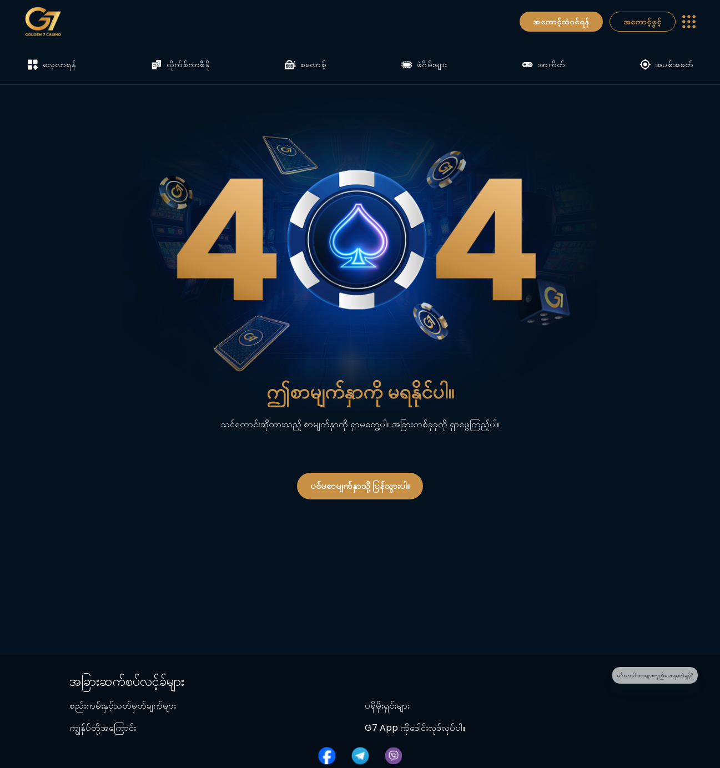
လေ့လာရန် (52, 64)
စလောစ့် (305, 64)
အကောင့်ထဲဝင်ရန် (561, 21)
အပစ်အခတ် (666, 64)
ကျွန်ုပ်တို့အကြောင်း (102, 727)
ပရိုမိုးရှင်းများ (387, 705)
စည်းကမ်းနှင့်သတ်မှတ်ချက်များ (122, 705)
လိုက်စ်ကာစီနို (180, 64)
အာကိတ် (543, 64)
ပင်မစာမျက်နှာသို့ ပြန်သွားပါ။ (360, 485)
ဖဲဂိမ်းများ (424, 64)
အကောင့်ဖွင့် (642, 21)
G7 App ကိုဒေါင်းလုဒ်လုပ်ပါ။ (415, 727)
